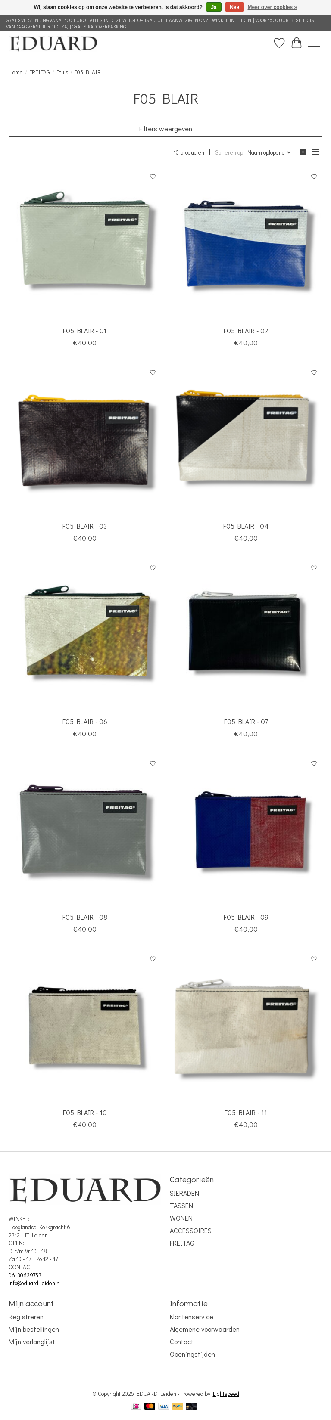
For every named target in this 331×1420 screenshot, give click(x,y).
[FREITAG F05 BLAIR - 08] (85, 831)
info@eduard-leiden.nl (35, 1283)
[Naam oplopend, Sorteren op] (269, 152)
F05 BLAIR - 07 (246, 721)
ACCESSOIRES (191, 1230)
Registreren (26, 1316)
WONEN (181, 1217)
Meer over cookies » (272, 7)
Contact (182, 1341)
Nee (234, 7)
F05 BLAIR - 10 (85, 1112)
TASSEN (181, 1205)
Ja (213, 7)
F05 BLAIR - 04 (246, 525)
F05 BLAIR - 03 (84, 525)
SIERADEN (184, 1192)
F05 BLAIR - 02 (246, 330)
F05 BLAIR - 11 (246, 1112)
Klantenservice (191, 1316)
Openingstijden (192, 1353)
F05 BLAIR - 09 (246, 916)
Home (16, 72)
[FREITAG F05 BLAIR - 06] (85, 636)
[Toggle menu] (313, 43)
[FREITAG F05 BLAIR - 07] (246, 636)
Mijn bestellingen (34, 1328)
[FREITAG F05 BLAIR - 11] (246, 1027)
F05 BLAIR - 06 (84, 721)
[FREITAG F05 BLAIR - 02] (246, 245)
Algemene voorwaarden (205, 1328)
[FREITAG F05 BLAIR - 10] (85, 1027)
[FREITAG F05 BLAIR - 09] (246, 831)
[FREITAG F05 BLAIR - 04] (246, 440)
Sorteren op (229, 152)
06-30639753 (25, 1275)
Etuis (62, 72)
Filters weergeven (165, 128)
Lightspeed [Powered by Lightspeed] (226, 1394)
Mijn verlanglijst (32, 1341)
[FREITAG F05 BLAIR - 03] (85, 440)
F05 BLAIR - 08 (84, 916)
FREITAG (39, 72)
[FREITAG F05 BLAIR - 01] (85, 245)
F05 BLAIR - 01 (84, 330)
